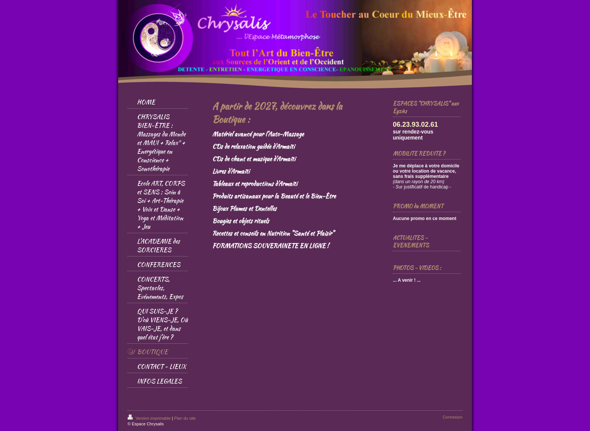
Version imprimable (150, 418)
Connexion (452, 417)
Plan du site (185, 418)
